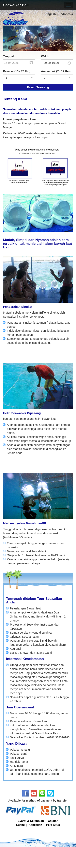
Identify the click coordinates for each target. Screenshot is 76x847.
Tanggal (8, 56)
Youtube (34, 793)
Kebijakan (35, 824)
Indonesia (66, 14)
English (50, 14)
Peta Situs (53, 824)
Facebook (25, 793)
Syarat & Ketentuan (31, 820)
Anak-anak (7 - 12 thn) (56, 71)
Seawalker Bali (16, 5)
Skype (50, 793)
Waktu (45, 56)
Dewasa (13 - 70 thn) (16, 71)
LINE (42, 793)
